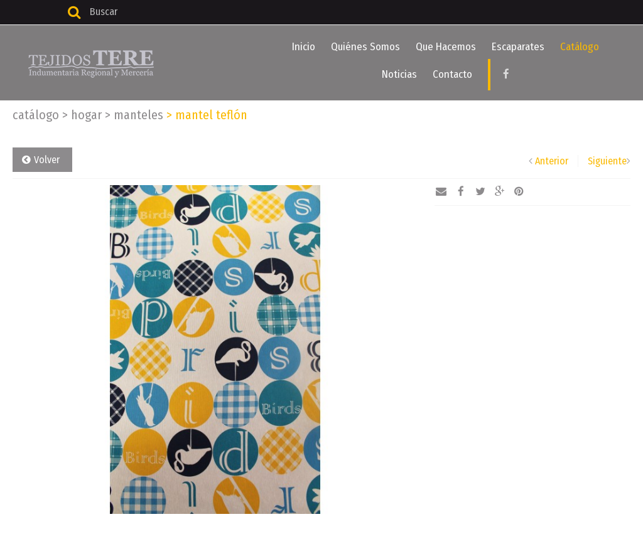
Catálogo (579, 46)
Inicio (303, 46)
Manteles (134, 114)
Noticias (399, 74)
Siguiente (607, 161)
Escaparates (518, 46)
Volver (47, 160)
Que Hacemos (446, 46)
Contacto (452, 74)
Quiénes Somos (365, 46)
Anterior (551, 161)
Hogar (82, 114)
